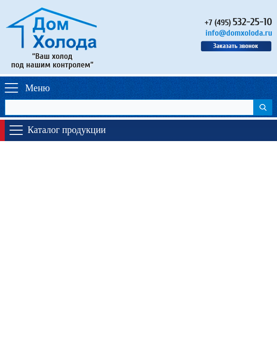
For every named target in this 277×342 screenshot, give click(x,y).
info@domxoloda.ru (238, 33)
